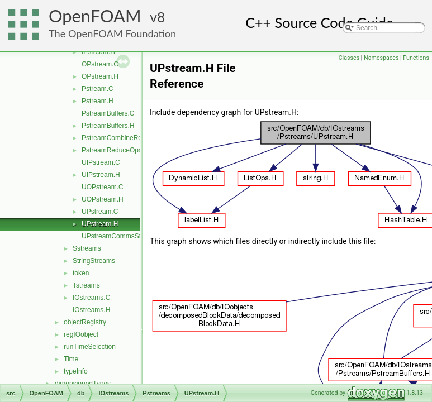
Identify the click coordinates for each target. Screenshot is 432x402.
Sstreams (87, 248)
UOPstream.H (103, 199)
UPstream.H (100, 224)
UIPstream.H (101, 175)
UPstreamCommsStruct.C (120, 236)
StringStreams (94, 261)
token (81, 273)
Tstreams (86, 285)
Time (71, 359)
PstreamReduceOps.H (115, 150)
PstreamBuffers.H (108, 126)
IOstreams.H (91, 310)
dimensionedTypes (83, 383)
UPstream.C (100, 212)
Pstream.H (97, 101)
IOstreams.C (91, 298)
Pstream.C (97, 89)
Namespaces (381, 57)
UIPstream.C (101, 162)
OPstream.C (100, 64)
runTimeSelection (90, 347)
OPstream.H (100, 76)
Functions (416, 57)
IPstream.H (98, 52)
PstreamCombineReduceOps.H (128, 138)
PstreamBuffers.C (108, 113)
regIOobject (81, 334)
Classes (349, 57)
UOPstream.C (103, 187)
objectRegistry (85, 322)
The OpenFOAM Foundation (112, 33)
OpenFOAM (95, 16)
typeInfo (76, 371)
